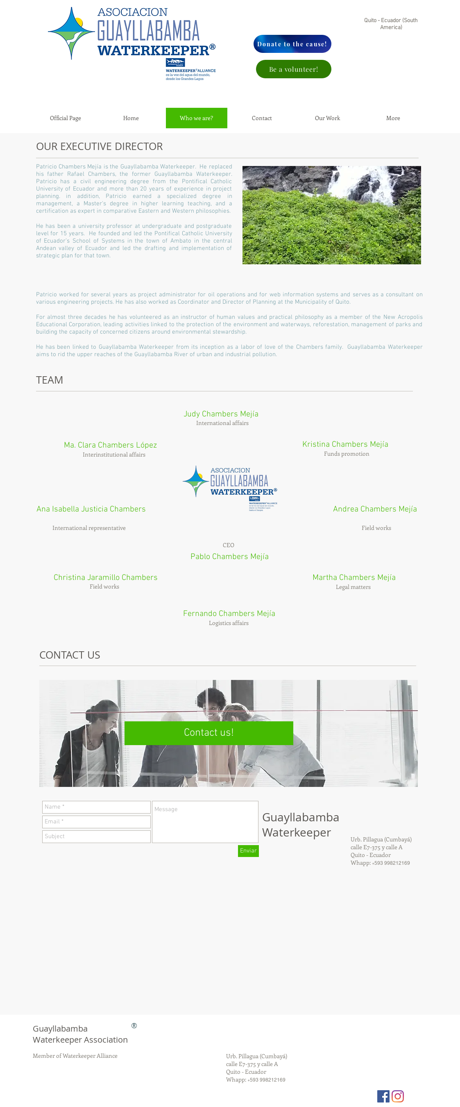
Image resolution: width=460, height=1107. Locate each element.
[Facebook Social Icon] (383, 1096)
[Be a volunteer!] (293, 69)
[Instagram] (398, 1096)
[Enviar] (248, 851)
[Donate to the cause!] (292, 44)
